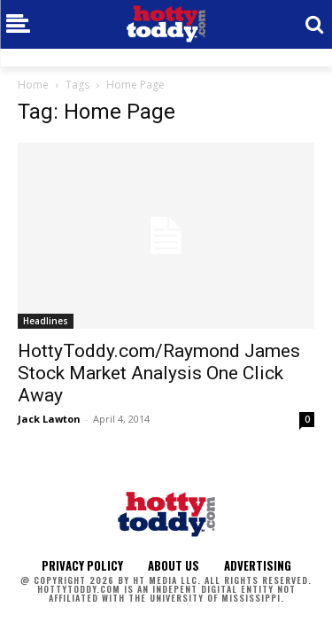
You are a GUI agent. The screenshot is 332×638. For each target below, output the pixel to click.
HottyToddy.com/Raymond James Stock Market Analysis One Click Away (159, 373)
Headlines (45, 321)
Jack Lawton (49, 418)
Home (33, 84)
